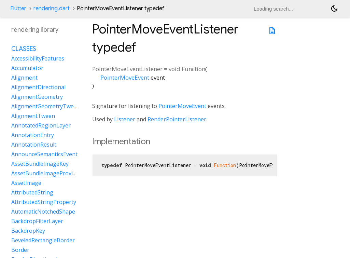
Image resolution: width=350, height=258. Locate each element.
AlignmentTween (33, 116)
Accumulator (27, 68)
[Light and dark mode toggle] (334, 8)
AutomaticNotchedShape (43, 211)
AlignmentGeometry (37, 96)
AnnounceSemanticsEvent (44, 154)
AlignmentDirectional (38, 87)
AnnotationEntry (32, 135)
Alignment (24, 77)
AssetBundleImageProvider (46, 173)
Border (20, 250)
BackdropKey (28, 230)
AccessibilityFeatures (37, 58)
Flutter (18, 8)
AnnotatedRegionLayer (41, 125)
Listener (124, 119)
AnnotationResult (33, 144)
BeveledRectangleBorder (43, 240)
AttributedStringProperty (43, 202)
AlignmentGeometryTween (45, 106)
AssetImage (26, 183)
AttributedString (32, 192)
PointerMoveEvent (124, 77)
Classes (23, 49)
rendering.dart (51, 8)
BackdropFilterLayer (37, 221)
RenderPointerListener (177, 119)
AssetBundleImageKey (40, 163)
